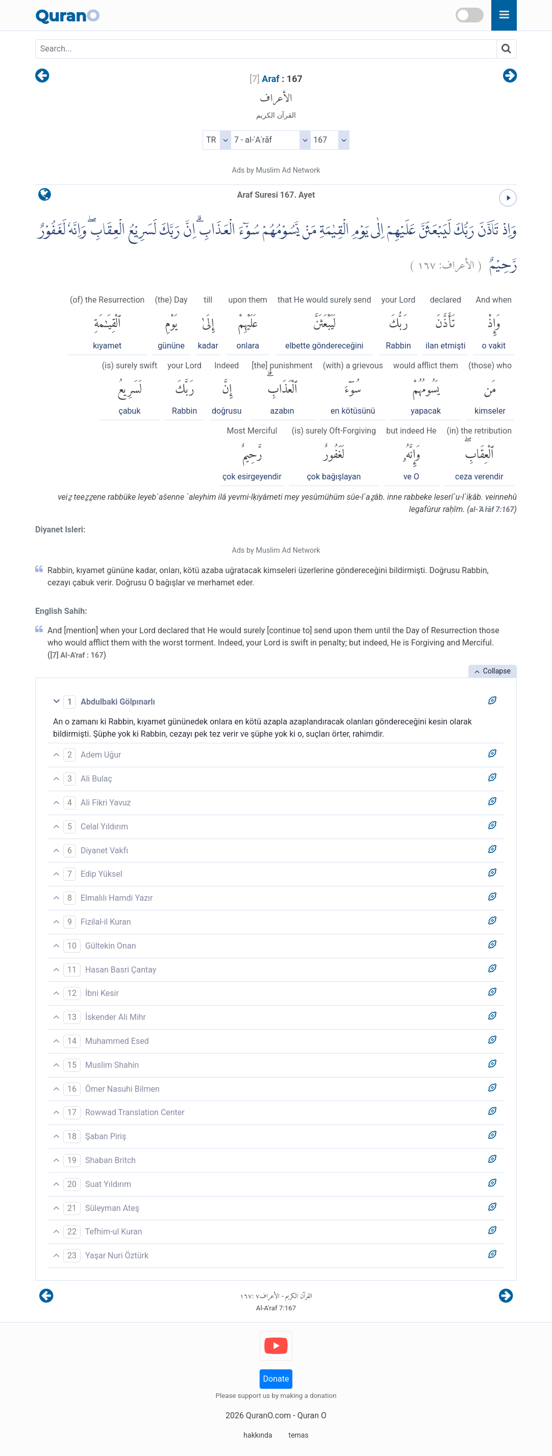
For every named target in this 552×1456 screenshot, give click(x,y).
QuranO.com (268, 1415)
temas (299, 1435)
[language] (44, 197)
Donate (276, 1379)
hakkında (257, 1435)
